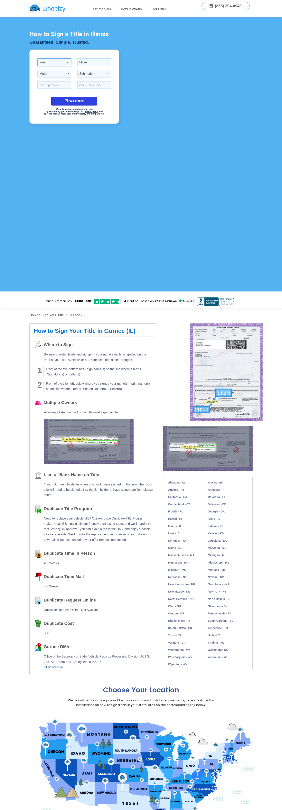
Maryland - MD (217, 547)
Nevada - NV (216, 577)
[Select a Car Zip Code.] (54, 85)
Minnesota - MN (178, 562)
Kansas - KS (216, 533)
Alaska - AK (215, 482)
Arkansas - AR (217, 489)
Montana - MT (216, 569)
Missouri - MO (177, 569)
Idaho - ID (214, 518)
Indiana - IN (215, 526)
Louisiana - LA (217, 540)
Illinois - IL (175, 526)
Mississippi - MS (218, 562)
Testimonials (101, 9)
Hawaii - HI (175, 518)
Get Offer (159, 9)
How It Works (131, 9)
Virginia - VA (216, 642)
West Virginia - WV (180, 657)
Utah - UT (214, 635)
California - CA (177, 497)
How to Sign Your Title (46, 315)
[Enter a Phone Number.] (94, 85)
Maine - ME (175, 547)
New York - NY (217, 591)
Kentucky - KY (177, 540)
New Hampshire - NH (181, 584)
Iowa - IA (174, 533)
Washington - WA (179, 649)
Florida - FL (175, 511)
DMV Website (53, 667)
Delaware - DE (217, 504)
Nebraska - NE (177, 577)
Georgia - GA (216, 511)
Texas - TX (175, 635)
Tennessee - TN (218, 628)
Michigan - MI (216, 555)
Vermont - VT (176, 642)
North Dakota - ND (219, 599)
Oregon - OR (176, 613)
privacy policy (91, 111)
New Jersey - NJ (218, 584)
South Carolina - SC (220, 620)
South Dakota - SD (180, 628)
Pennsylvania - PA (219, 613)
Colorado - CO (217, 497)
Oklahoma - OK (218, 606)
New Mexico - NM (179, 591)
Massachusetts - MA (181, 555)
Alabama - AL (177, 482)
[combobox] (54, 62)
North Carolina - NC (181, 599)
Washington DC (218, 649)
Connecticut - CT (179, 504)
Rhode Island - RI (179, 620)
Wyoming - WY (177, 664)
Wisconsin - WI (217, 657)
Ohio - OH (174, 606)
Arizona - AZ (176, 489)
